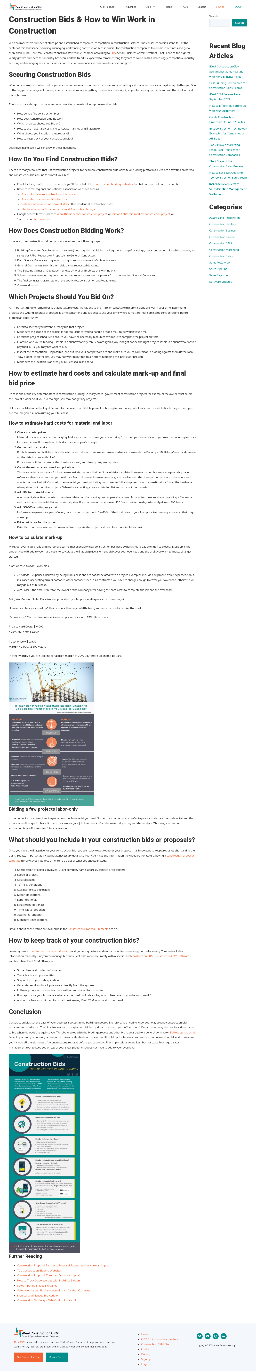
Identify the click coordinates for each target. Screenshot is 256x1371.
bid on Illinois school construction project (81, 214)
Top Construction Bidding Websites (39, 1270)
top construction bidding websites (111, 184)
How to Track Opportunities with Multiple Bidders (48, 1280)
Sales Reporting (219, 275)
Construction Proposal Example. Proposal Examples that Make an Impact (63, 1265)
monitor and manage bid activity (50, 951)
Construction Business (223, 230)
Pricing (168, 6)
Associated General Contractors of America (48, 194)
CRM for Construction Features (160, 1339)
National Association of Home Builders (46, 204)
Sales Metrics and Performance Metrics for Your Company (53, 1290)
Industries (130, 6)
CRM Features (108, 6)
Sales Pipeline (218, 269)
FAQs (185, 6)
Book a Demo (56, 1357)
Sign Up (146, 1359)
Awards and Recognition (224, 217)
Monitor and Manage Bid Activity (37, 1295)
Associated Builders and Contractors (44, 199)
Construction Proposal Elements (88, 929)
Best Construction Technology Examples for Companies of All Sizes (228, 133)
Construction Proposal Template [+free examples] (48, 1275)
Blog (153, 7)
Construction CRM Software (172, 956)
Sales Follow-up (219, 262)
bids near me (42, 219)
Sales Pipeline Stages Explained (37, 1285)
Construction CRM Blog (155, 1344)
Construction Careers (222, 237)
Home (145, 1334)
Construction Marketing (224, 249)
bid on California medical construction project (141, 214)
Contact (202, 6)
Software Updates (220, 281)
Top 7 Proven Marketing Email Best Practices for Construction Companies (224, 150)
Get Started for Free (28, 1357)
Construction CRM (220, 243)
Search (213, 16)
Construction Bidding (222, 224)
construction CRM (142, 956)
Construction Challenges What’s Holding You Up (47, 1300)
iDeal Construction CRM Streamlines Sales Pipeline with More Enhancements (226, 71)
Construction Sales (221, 256)
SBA (113, 53)
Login (144, 1364)
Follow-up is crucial (182, 1032)
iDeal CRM (19, 1342)
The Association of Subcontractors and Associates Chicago (58, 209)
